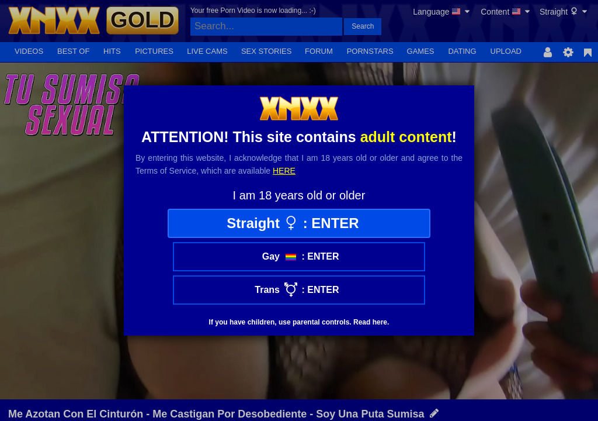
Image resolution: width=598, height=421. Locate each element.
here (284, 170)
